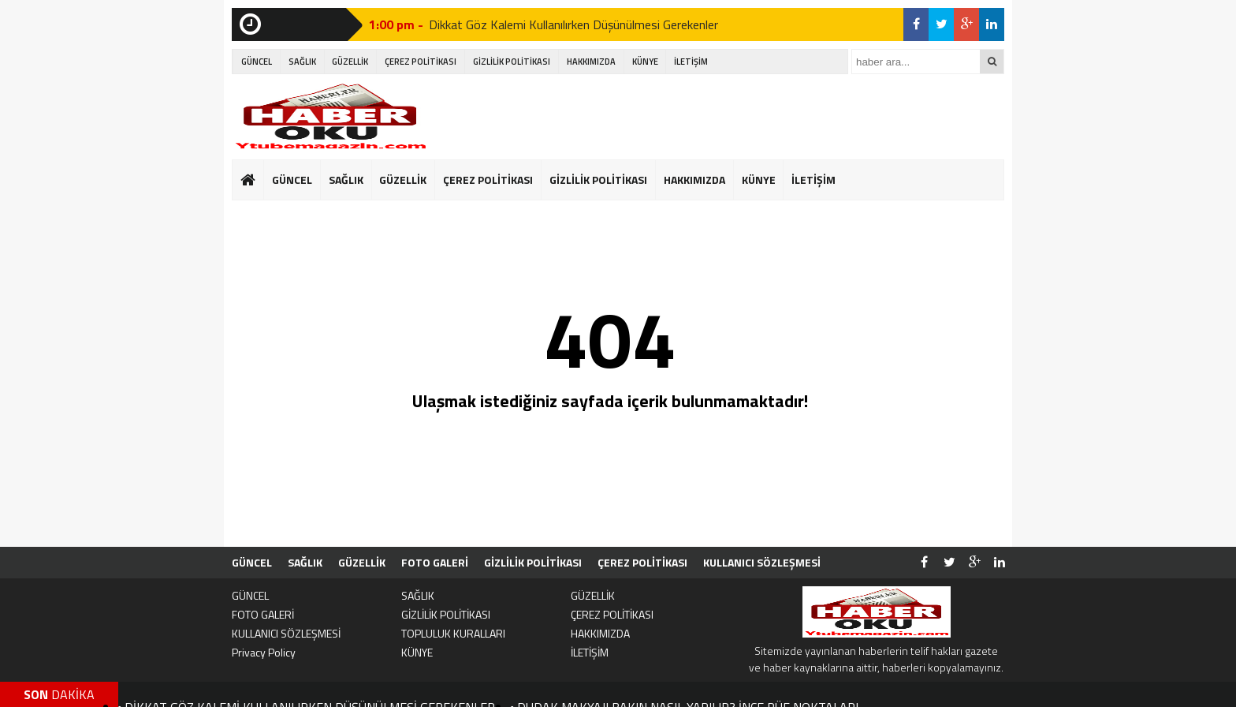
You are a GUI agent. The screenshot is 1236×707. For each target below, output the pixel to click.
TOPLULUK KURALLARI (453, 633)
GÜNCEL (256, 61)
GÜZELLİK (350, 61)
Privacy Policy (264, 652)
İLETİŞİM (691, 61)
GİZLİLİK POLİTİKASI (511, 61)
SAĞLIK (302, 61)
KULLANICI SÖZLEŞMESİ (762, 562)
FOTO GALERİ (434, 562)
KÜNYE (645, 61)
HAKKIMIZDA (591, 61)
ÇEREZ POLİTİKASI (420, 61)
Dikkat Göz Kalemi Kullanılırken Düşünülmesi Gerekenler (573, 24)
